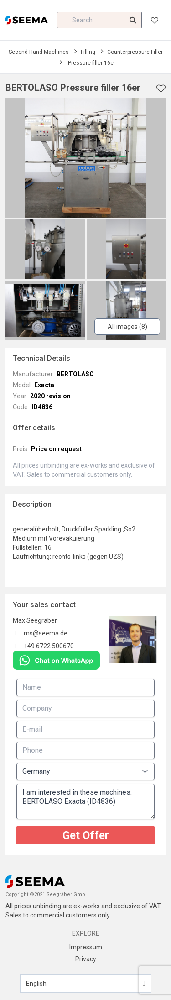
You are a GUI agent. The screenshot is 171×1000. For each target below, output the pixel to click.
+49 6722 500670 (49, 646)
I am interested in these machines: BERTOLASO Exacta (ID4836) (85, 801)
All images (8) (127, 326)
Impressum (85, 947)
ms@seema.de (45, 633)
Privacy (85, 959)
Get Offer (85, 835)
